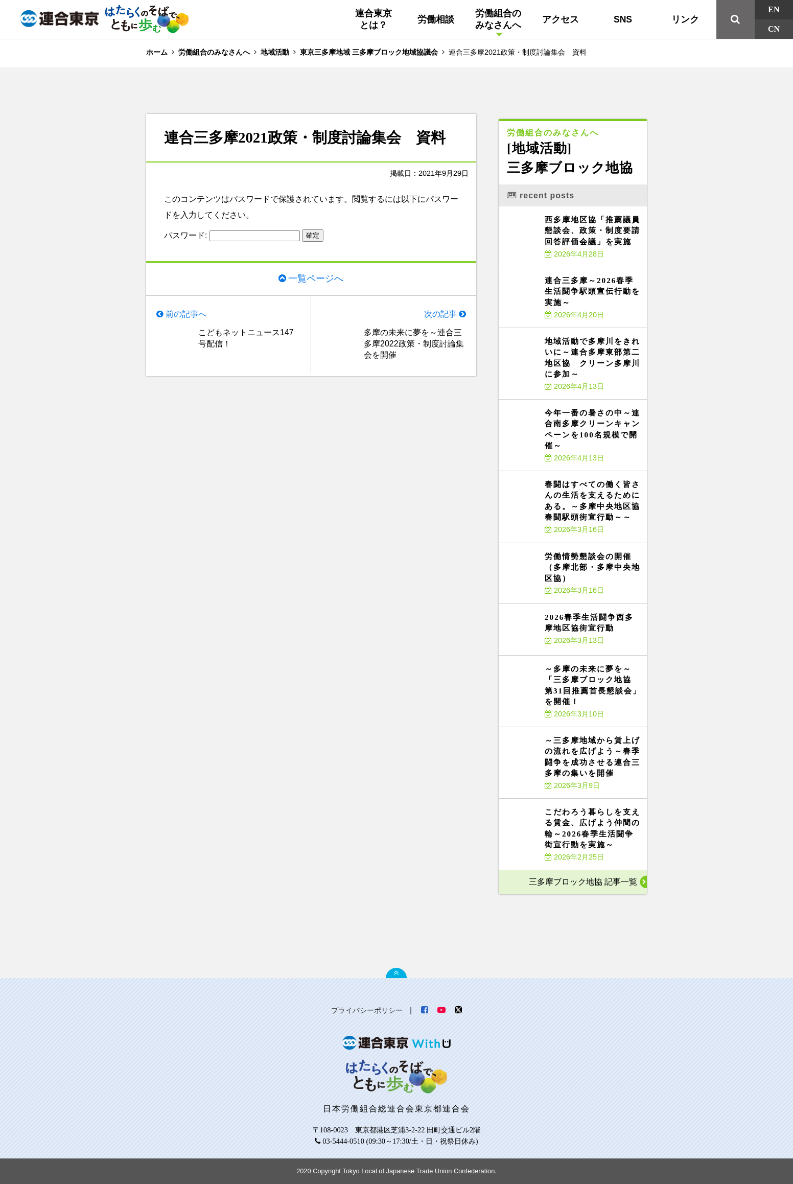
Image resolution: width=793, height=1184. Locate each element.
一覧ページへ (315, 278)
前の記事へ (186, 314)
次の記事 (440, 314)
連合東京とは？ (373, 19)
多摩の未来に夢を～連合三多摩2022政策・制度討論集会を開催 (414, 344)
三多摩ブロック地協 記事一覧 (583, 881)
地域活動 (275, 52)
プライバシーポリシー (367, 1010)
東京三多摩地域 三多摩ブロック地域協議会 (369, 52)
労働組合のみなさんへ (498, 19)
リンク (685, 19)
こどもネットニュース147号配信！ (246, 338)
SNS (623, 19)
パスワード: (232, 235)
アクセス (560, 19)
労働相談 (435, 19)
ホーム (157, 52)
